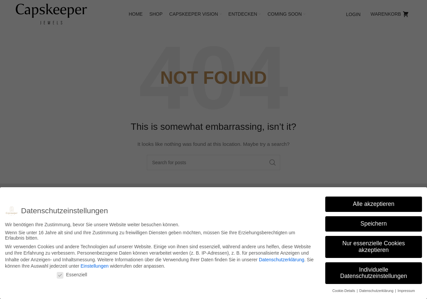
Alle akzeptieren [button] (374, 204)
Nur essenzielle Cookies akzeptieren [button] (373, 246)
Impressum (406, 291)
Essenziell (72, 274)
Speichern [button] (374, 223)
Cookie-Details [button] (344, 291)
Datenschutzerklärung (281, 259)
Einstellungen (94, 266)
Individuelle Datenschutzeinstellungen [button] (373, 273)
